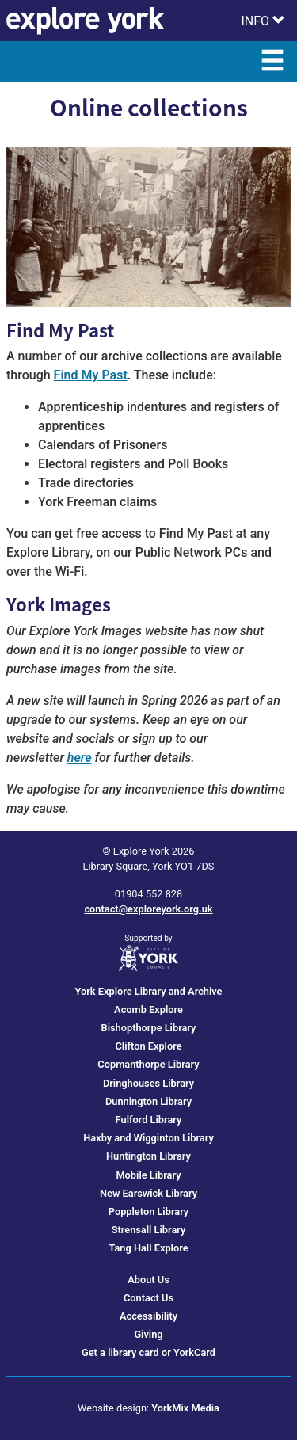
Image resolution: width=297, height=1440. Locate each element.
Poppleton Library (148, 1211)
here (79, 757)
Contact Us (148, 1298)
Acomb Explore (148, 1009)
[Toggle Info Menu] (263, 20)
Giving (148, 1334)
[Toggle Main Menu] (272, 61)
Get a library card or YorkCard (148, 1352)
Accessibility (148, 1316)
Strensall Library (149, 1230)
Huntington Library (148, 1156)
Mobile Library (148, 1175)
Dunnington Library (148, 1101)
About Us (148, 1280)
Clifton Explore (148, 1046)
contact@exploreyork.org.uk (148, 909)
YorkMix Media (185, 1408)
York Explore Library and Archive (149, 991)
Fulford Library (149, 1120)
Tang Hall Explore (148, 1248)
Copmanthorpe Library (148, 1064)
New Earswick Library (148, 1193)
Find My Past (91, 375)
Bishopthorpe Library (148, 1028)
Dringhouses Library (148, 1083)
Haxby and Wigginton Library (148, 1138)
